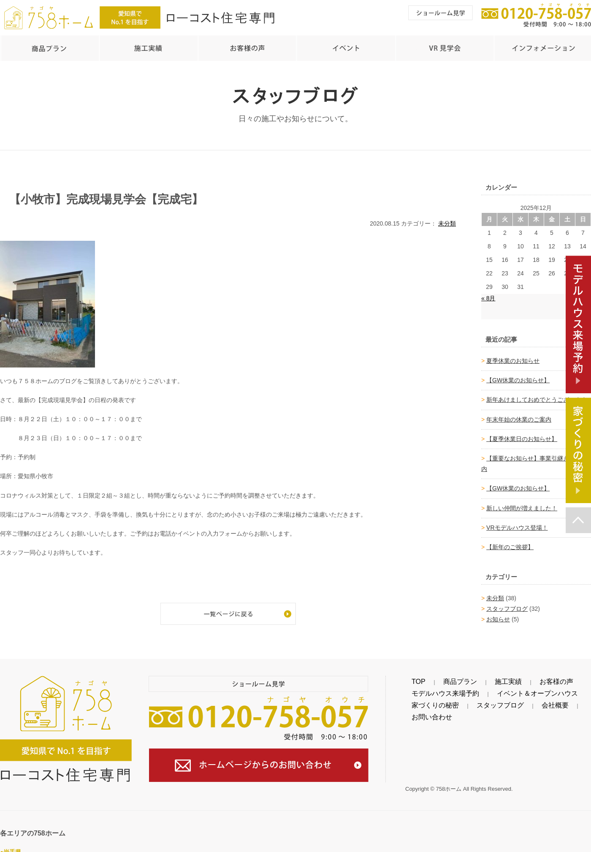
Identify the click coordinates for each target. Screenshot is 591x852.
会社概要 (510, 701)
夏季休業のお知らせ (512, 356)
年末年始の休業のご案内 (518, 415)
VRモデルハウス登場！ (517, 523)
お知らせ (498, 615)
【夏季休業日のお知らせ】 (521, 434)
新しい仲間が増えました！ (521, 504)
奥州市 (9, 847)
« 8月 (488, 294)
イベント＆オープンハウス (504, 689)
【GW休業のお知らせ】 (518, 376)
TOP (411, 677)
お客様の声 (500, 677)
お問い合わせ (544, 701)
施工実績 (469, 677)
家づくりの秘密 (426, 701)
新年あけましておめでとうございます (536, 395)
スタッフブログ (507, 604)
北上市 (32, 847)
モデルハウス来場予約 (434, 689)
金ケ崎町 (59, 847)
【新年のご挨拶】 (510, 542)
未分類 (447, 219)
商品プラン (437, 677)
